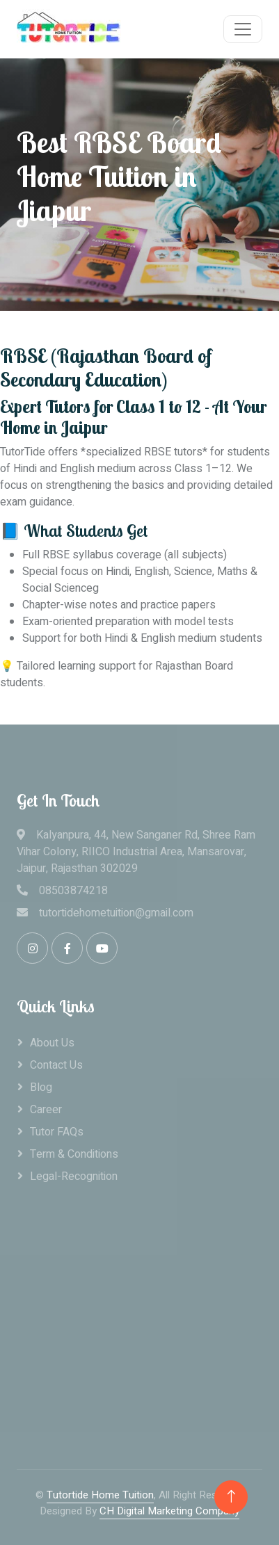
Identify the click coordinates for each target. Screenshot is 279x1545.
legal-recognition (74, 1176)
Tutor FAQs (56, 1132)
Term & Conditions (74, 1154)
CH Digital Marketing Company (169, 1511)
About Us (52, 1043)
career (46, 1109)
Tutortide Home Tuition (100, 1495)
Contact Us (56, 1065)
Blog (41, 1087)
